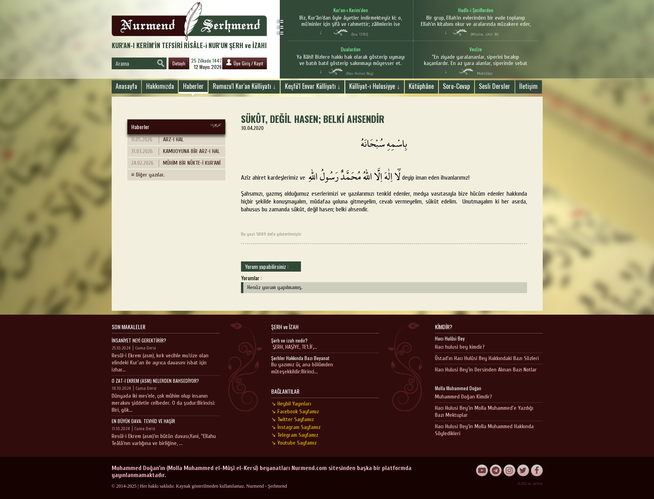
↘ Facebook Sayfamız (295, 411)
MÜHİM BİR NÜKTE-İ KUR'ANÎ (176, 163)
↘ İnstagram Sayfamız (296, 427)
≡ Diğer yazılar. (148, 174)
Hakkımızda (160, 86)
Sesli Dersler (494, 86)
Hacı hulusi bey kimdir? (460, 347)
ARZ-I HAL (157, 139)
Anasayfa (126, 86)
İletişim (528, 86)
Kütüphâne (421, 86)
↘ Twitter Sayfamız (292, 419)
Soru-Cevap (456, 86)
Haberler (193, 86)
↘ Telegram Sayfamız (294, 435)
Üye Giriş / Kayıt (244, 63)
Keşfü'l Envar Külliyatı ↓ (313, 86)
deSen (537, 483)
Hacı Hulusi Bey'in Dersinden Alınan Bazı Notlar (486, 369)
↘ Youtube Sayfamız (294, 443)
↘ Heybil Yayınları (291, 403)
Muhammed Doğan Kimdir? (463, 396)
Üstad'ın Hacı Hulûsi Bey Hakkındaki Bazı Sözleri (487, 358)
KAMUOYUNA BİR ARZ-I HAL (175, 151)
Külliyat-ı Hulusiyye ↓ (374, 86)
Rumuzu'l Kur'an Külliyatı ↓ (244, 86)
